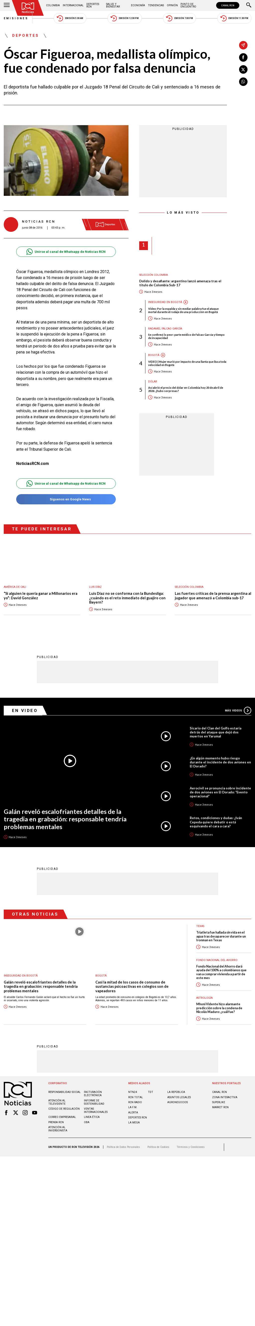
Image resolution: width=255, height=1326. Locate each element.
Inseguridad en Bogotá (165, 302)
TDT (150, 1091)
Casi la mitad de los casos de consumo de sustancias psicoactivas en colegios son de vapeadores (132, 986)
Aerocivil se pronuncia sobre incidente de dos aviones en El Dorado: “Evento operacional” (220, 792)
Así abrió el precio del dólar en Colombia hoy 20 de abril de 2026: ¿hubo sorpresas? (185, 389)
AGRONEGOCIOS (177, 1102)
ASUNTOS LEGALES (179, 1097)
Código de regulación (64, 1108)
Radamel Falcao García (165, 328)
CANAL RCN (227, 5)
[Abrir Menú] (7, 5)
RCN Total (135, 1097)
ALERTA (133, 1112)
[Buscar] (248, 5)
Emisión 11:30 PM (234, 18)
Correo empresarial (62, 1116)
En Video (25, 710)
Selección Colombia (153, 275)
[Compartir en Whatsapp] (243, 81)
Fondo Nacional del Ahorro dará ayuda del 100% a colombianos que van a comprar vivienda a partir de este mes (221, 972)
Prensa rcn (56, 1122)
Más (238, 710)
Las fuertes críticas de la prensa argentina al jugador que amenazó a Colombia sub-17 (213, 595)
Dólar (152, 381)
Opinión (172, 5)
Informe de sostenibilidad (94, 1102)
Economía (138, 5)
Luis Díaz (95, 587)
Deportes (25, 36)
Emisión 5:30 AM (70, 18)
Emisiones (16, 18)
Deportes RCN (92, 5)
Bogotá (153, 355)
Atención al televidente (56, 1102)
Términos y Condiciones (191, 1146)
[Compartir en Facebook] (243, 57)
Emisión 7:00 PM (179, 18)
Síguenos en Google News (66, 499)
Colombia (53, 5)
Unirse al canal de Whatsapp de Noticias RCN (65, 252)
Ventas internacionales (96, 1110)
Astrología (204, 997)
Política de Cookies (158, 1146)
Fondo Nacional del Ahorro (217, 960)
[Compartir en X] (243, 69)
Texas (200, 926)
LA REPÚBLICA (176, 1091)
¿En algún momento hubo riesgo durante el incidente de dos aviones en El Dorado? (220, 762)
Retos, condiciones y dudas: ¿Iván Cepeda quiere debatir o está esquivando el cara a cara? (216, 822)
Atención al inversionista (57, 1128)
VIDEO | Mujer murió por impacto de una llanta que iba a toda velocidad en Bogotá (187, 363)
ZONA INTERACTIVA (224, 1097)
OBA (86, 1122)
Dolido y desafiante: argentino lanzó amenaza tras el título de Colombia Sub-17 (180, 283)
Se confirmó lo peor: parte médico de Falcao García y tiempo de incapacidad (186, 336)
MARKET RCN (220, 1107)
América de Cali (15, 587)
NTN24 (132, 1091)
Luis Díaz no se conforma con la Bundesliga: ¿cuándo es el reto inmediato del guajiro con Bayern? (127, 597)
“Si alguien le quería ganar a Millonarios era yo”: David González (40, 595)
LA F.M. (132, 1107)
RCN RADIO (135, 1102)
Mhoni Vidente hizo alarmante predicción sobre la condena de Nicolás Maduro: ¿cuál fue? (219, 1007)
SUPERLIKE (218, 1102)
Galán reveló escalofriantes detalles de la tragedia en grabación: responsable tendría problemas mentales (65, 818)
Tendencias (156, 5)
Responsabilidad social (64, 1091)
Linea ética (92, 1116)
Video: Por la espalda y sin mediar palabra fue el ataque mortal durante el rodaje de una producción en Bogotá (183, 310)
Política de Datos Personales (123, 1146)
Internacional (73, 5)
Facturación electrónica (93, 1093)
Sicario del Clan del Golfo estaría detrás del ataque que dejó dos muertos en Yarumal (215, 732)
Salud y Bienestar (113, 5)
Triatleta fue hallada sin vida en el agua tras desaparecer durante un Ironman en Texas (221, 936)
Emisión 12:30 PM (124, 18)
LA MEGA (134, 1122)
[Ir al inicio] (28, 8)
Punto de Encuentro (188, 5)
